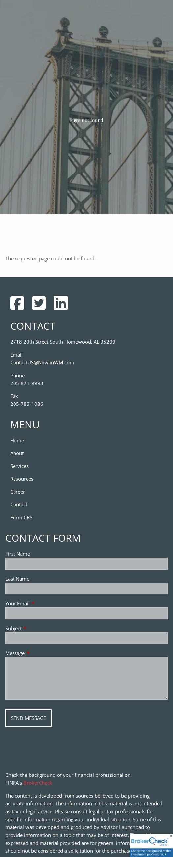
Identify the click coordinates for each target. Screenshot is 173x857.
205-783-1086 (26, 404)
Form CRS (21, 517)
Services (19, 466)
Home (17, 440)
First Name (17, 553)
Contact (18, 504)
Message (39, 653)
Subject (38, 628)
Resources (21, 478)
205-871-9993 (26, 383)
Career (17, 491)
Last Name (17, 578)
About (17, 453)
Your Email (41, 603)
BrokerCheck (37, 782)
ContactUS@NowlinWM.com (42, 362)
